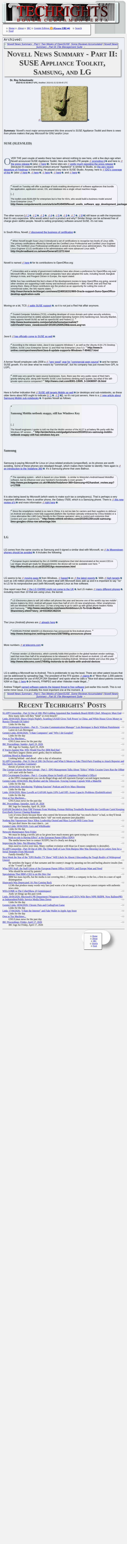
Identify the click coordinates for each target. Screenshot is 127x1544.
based (64, 579)
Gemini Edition (41, 28)
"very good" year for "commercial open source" (74, 362)
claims (86, 676)
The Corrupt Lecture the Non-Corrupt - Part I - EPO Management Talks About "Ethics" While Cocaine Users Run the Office (63, 770)
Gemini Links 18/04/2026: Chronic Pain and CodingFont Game (33, 906)
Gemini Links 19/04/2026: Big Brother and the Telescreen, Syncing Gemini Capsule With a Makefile (51, 781)
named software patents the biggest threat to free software (53, 687)
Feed (11, 31)
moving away (31, 579)
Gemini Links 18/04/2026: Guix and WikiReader (26, 827)
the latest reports (86, 579)
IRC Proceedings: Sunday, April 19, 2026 (22, 745)
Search (78, 28)
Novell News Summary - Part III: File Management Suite (77, 46)
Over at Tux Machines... (14, 739)
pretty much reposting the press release (91, 165)
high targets (113, 579)
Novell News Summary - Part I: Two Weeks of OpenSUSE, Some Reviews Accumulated (54, 45)
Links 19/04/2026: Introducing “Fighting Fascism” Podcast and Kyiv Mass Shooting (43, 787)
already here (48, 623)
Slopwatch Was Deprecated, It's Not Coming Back (27, 883)
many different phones (108, 590)
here (43, 165)
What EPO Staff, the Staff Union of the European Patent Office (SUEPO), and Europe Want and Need (52, 869)
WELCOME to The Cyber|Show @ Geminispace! (26, 891)
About (21, 28)
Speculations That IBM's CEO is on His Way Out (26, 875)
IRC (29, 28)
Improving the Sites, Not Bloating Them (22, 844)
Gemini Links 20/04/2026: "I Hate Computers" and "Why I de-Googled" (37, 733)
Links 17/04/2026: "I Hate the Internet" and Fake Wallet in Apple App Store (39, 911)
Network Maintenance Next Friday (19, 832)
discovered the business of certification (52, 233)
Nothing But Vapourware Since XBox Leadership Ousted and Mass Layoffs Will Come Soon (47, 821)
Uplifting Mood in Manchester (17, 756)
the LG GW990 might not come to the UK (51, 590)
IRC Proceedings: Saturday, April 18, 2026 (23, 804)
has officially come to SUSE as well (33, 337)
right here (50, 503)
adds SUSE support (40, 306)
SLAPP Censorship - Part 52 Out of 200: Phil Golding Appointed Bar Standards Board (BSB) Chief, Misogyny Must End (61, 714)
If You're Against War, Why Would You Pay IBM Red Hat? (31, 750)
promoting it (98, 162)
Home (12, 28)
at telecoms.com (32, 646)
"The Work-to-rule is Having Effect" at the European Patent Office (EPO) (38, 838)
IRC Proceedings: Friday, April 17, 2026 (22, 923)
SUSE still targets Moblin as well (55, 393)
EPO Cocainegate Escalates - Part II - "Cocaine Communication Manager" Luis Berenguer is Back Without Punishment (61, 728)
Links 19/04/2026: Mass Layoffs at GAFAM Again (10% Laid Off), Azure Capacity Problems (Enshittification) (57, 793)
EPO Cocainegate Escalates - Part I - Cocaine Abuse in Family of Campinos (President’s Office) (49, 776)
